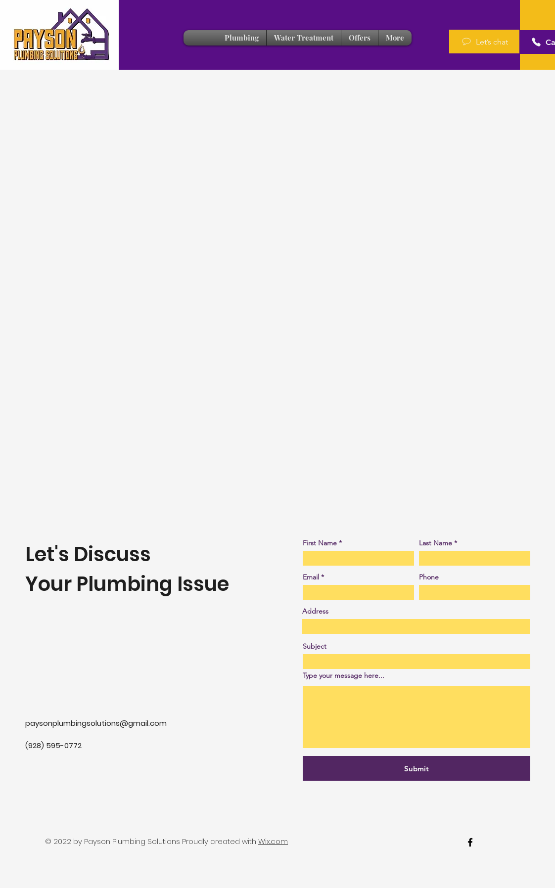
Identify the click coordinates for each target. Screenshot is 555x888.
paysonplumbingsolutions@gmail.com (96, 723)
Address (315, 611)
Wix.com (273, 841)
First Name (320, 542)
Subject (314, 646)
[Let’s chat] (484, 41)
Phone (429, 577)
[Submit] (416, 768)
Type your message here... (343, 675)
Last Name (435, 542)
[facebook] (470, 842)
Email (311, 577)
